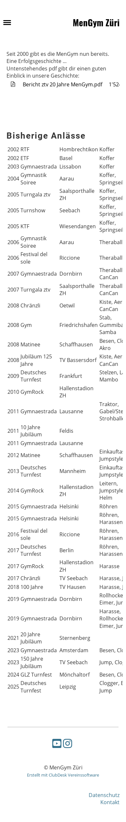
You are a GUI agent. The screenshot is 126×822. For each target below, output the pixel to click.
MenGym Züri (96, 22)
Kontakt (110, 802)
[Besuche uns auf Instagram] (67, 743)
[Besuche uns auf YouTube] (56, 743)
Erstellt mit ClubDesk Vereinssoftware (63, 775)
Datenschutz (104, 795)
